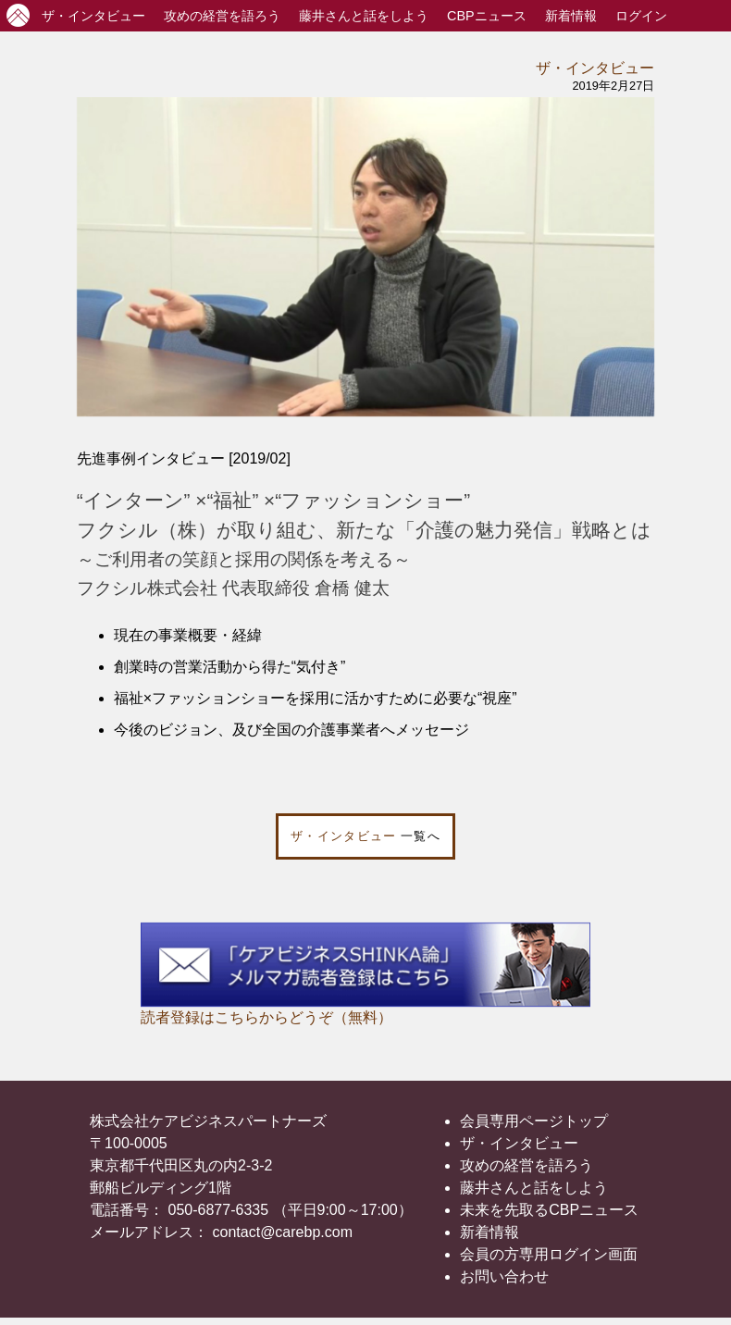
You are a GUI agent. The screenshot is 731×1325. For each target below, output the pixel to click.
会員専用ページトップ (534, 1121)
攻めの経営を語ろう (526, 1165)
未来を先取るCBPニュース (549, 1210)
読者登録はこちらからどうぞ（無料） (266, 1017)
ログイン (641, 15)
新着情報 (571, 15)
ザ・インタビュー (595, 68)
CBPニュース (487, 15)
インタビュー (93, 15)
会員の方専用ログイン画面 (549, 1254)
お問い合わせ (504, 1276)
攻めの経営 (222, 15)
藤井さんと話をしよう (363, 15)
